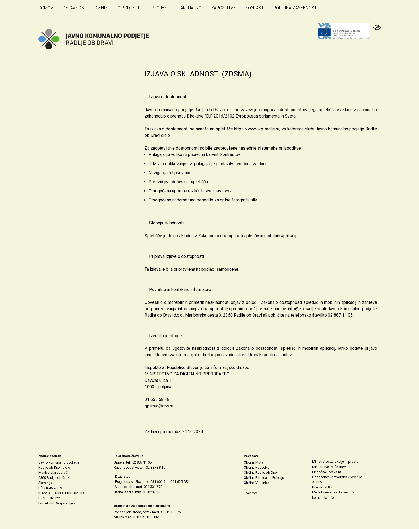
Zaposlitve (223, 7)
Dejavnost (74, 7)
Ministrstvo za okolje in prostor (336, 462)
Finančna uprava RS (327, 472)
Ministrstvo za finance (329, 467)
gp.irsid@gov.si (159, 406)
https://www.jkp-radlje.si (256, 128)
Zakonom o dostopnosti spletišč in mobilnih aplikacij (247, 235)
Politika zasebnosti (295, 7)
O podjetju (130, 7)
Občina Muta (253, 462)
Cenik (102, 7)
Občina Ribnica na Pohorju (264, 478)
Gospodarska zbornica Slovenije (337, 477)
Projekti (161, 7)
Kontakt (254, 7)
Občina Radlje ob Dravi (261, 472)
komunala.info (323, 498)
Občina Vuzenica (257, 483)
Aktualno (190, 7)
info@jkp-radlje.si (304, 308)
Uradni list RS (322, 487)
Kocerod (250, 493)
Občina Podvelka (256, 467)
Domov (45, 7)
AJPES (317, 482)
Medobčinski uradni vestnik (333, 492)
